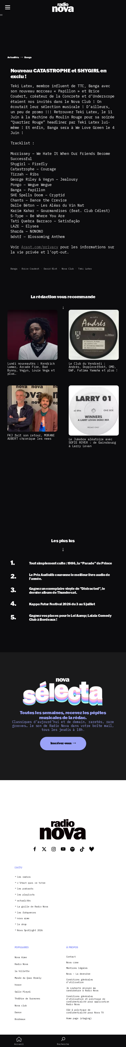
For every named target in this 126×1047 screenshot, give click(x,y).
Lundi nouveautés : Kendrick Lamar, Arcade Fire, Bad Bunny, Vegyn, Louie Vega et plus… (31, 369)
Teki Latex (85, 268)
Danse (18, 1012)
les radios (24, 877)
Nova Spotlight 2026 (30, 930)
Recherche (63, 1041)
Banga (14, 268)
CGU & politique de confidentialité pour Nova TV (85, 1011)
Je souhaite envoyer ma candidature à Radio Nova (82, 989)
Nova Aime (21, 957)
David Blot (50, 268)
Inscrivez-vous (61, 743)
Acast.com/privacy (39, 247)
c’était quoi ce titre (31, 883)
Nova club (68, 268)
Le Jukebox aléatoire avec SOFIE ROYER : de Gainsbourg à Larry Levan (92, 442)
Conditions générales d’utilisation (79, 981)
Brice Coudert (30, 268)
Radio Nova (21, 964)
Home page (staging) (79, 1018)
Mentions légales (77, 968)
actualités (24, 900)
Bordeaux (20, 1019)
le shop (22, 924)
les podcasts (25, 888)
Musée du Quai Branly (28, 977)
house (18, 984)
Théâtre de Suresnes (27, 998)
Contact (71, 956)
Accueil (19, 1041)
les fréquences (26, 912)
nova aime (23, 918)
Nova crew (72, 962)
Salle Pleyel (23, 991)
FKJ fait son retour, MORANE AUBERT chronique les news (31, 437)
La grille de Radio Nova (32, 906)
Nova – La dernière (78, 974)
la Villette (22, 971)
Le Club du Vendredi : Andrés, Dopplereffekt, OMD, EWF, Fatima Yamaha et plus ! (93, 367)
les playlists (26, 894)
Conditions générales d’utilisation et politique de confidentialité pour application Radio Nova (87, 1000)
